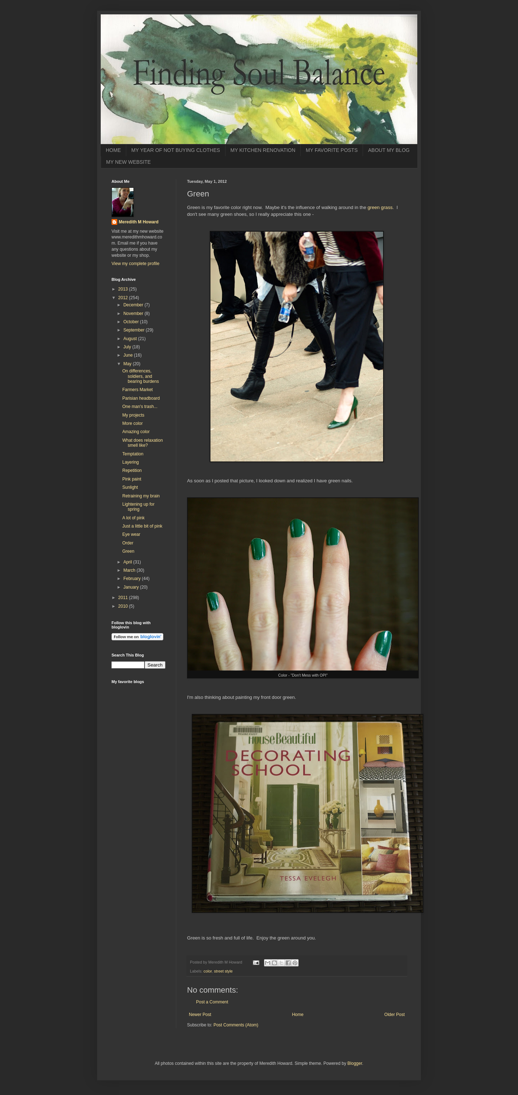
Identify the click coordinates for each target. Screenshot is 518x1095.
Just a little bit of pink (142, 526)
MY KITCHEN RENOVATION (263, 150)
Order (127, 543)
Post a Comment (212, 1001)
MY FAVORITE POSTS (332, 150)
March (130, 570)
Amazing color (136, 431)
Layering (130, 462)
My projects (133, 415)
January (131, 587)
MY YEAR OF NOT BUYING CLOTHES (175, 150)
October (131, 321)
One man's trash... (140, 406)
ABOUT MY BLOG (388, 150)
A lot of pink (133, 517)
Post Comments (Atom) (235, 1024)
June (128, 355)
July (127, 346)
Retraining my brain (141, 495)
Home (298, 1014)
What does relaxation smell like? (142, 443)
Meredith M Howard (139, 221)
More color (132, 423)
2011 (123, 597)
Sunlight (130, 487)
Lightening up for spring (138, 507)
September (134, 330)
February (132, 578)
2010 (123, 606)
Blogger (354, 1063)
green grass (380, 207)
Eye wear (131, 534)
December (134, 304)
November (134, 313)
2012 (123, 297)
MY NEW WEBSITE (128, 162)
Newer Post (200, 1014)
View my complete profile (135, 263)
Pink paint (131, 479)
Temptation (133, 453)
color (208, 971)
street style (223, 971)
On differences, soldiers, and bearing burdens (140, 376)
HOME (113, 150)
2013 (123, 289)
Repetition (132, 470)
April (128, 562)
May (128, 363)
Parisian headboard (141, 398)
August (130, 338)
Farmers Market (137, 389)
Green (128, 551)
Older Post (394, 1014)
